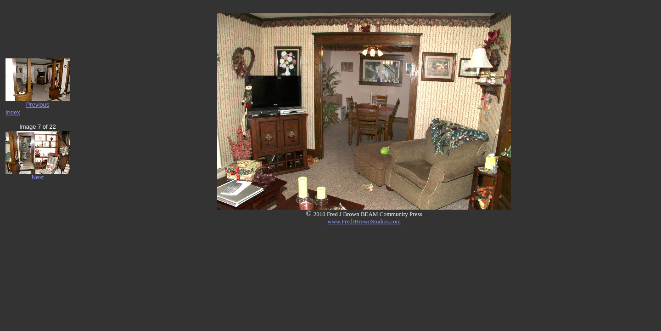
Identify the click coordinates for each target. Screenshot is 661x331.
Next (38, 177)
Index (13, 112)
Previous (38, 104)
